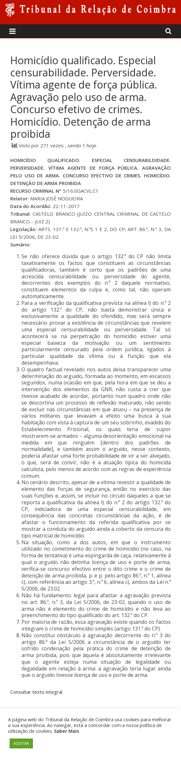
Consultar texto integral (36, 692)
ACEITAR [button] (21, 743)
